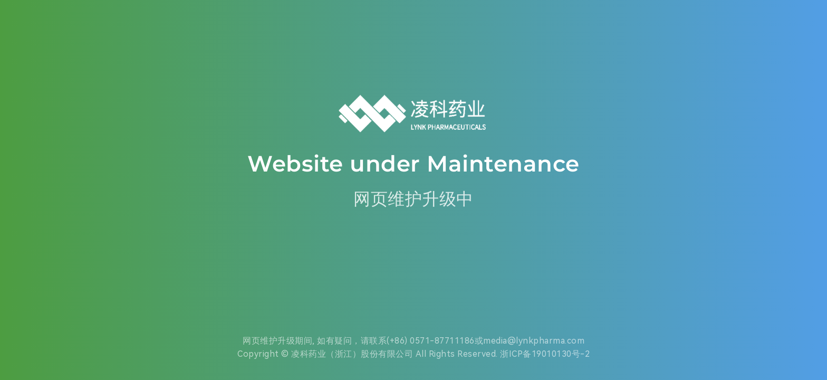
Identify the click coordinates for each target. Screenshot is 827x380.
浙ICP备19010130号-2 (545, 354)
